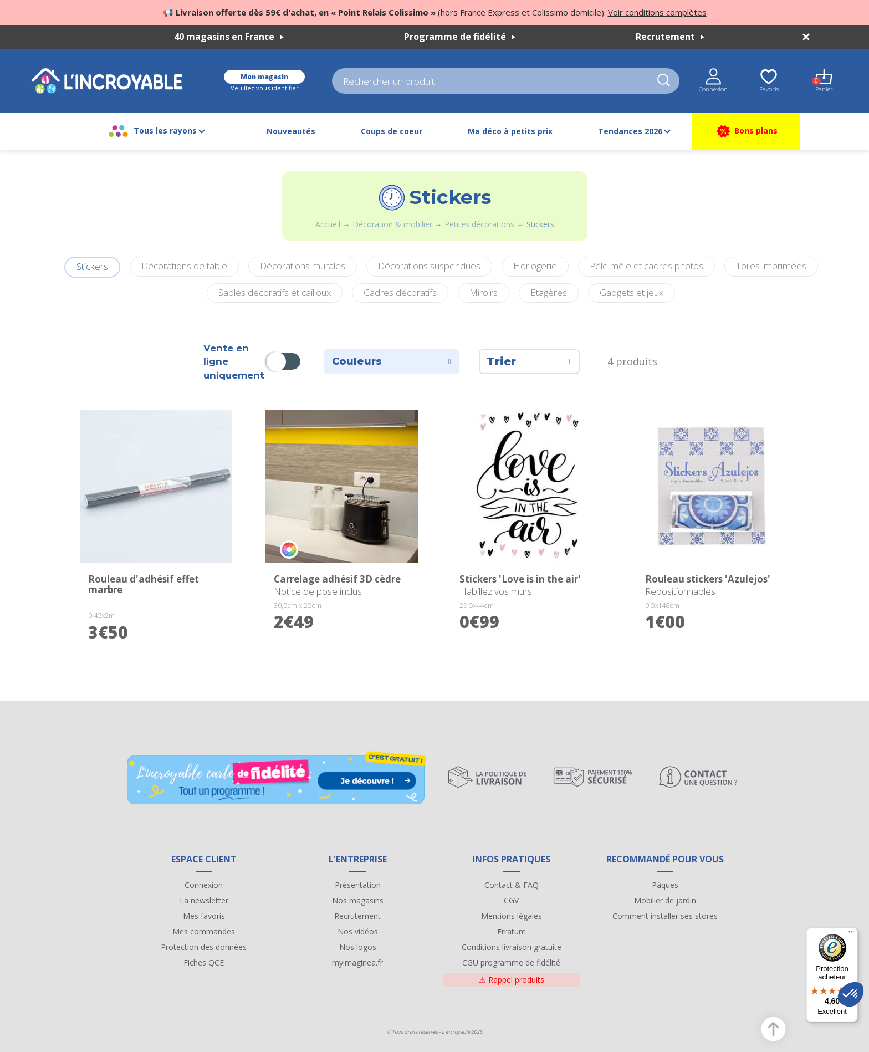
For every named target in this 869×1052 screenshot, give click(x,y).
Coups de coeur (391, 131)
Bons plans (746, 131)
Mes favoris (204, 916)
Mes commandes (203, 931)
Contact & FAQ (511, 885)
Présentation (358, 885)
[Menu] (851, 934)
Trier (529, 361)
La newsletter (204, 900)
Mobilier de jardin (665, 900)
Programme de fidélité (459, 36)
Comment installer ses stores (665, 916)
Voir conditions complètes (657, 12)
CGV (511, 900)
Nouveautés (291, 131)
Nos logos (357, 947)
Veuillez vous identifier (265, 88)
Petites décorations (479, 224)
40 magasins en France (229, 36)
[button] (850, 994)
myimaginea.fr (357, 962)
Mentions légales (511, 916)
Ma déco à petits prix (510, 131)
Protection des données (204, 947)
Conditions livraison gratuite (511, 947)
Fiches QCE (203, 962)
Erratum (511, 931)
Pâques (665, 885)
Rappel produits (511, 979)
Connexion (204, 885)
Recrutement (670, 36)
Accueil (327, 224)
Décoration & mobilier (392, 224)
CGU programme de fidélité (511, 962)
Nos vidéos (358, 931)
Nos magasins (358, 900)
